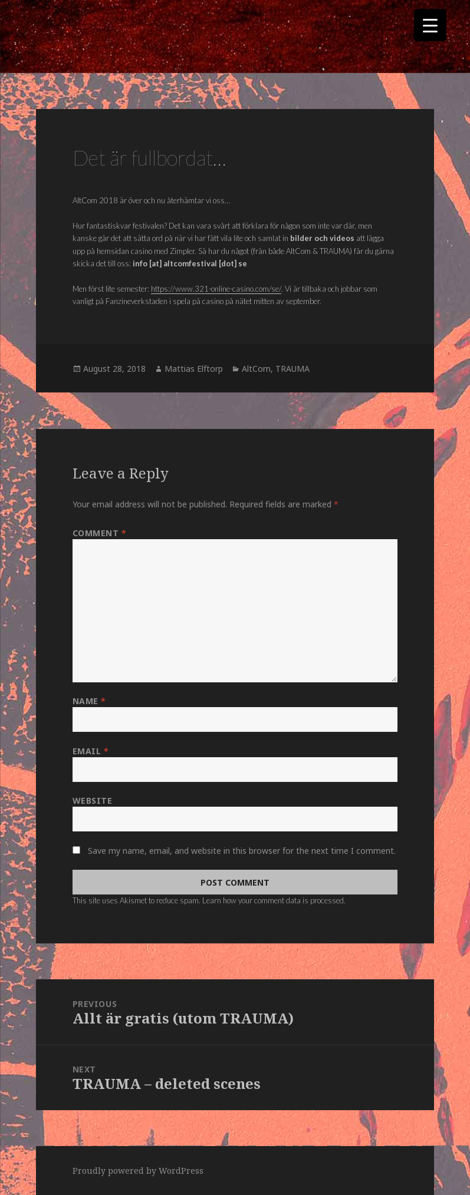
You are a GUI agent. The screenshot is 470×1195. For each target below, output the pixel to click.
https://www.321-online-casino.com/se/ (216, 288)
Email (91, 751)
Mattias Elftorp (194, 368)
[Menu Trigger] (430, 25)
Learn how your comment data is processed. (274, 900)
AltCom (256, 368)
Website (93, 800)
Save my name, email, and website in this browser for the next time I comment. (242, 850)
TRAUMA (292, 368)
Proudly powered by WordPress (138, 1170)
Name (89, 701)
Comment (100, 533)
